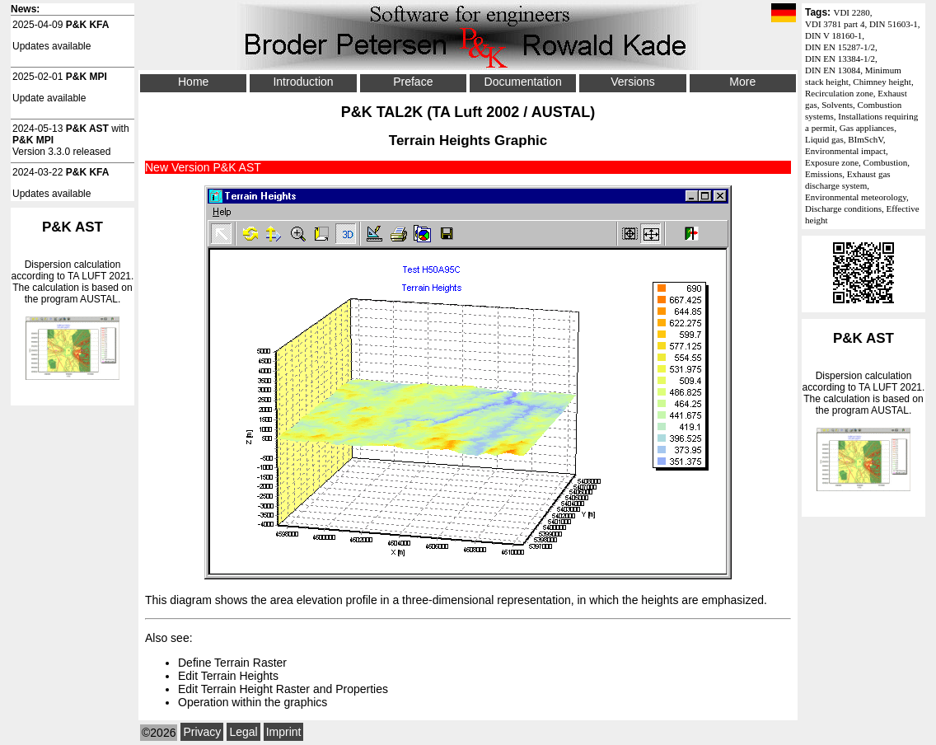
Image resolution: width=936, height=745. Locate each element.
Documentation (523, 81)
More (742, 81)
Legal (243, 731)
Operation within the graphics (252, 702)
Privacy (202, 731)
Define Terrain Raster (232, 662)
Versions (633, 81)
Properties (361, 689)
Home (193, 81)
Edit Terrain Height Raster (244, 689)
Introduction (303, 81)
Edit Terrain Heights (228, 675)
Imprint (284, 731)
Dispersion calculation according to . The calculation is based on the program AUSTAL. (863, 410)
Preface (413, 81)
